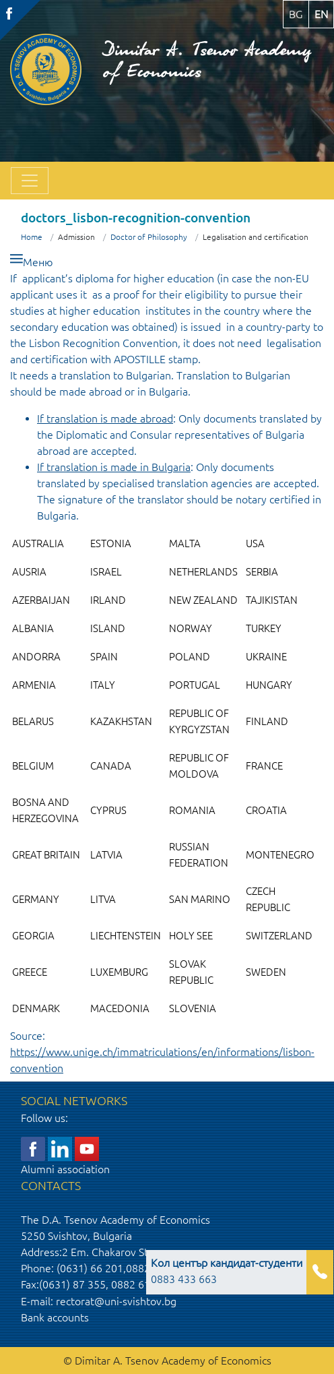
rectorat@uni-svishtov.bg (116, 1301)
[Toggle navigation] (29, 180)
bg (296, 14)
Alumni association (65, 1169)
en (321, 14)
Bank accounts (55, 1317)
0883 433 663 (226, 1271)
